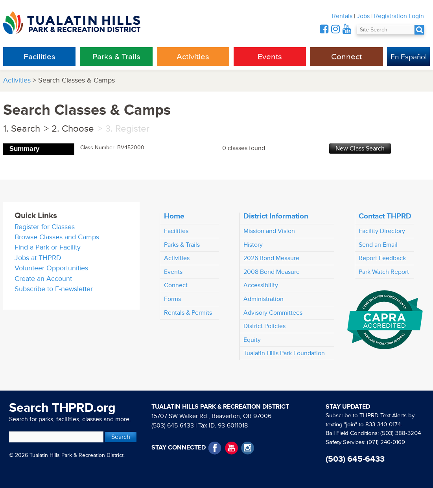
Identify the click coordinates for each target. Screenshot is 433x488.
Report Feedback (382, 258)
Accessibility (260, 285)
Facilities (39, 57)
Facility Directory (382, 231)
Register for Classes (45, 227)
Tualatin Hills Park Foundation (284, 353)
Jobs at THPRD (38, 258)
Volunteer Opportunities (51, 268)
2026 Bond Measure (271, 258)
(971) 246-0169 (386, 442)
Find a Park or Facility (48, 247)
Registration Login (399, 16)
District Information (275, 216)
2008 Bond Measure (271, 272)
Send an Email (378, 245)
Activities (193, 57)
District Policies (264, 326)
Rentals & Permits (188, 313)
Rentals (342, 16)
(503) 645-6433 (172, 425)
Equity (252, 340)
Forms (172, 299)
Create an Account (43, 279)
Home (174, 216)
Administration (263, 299)
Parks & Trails (116, 57)
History (253, 245)
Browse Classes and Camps (57, 237)
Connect (346, 57)
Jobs (363, 16)
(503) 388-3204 (400, 433)
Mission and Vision (269, 231)
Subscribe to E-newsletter (54, 289)
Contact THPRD (385, 216)
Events (270, 57)
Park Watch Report (384, 272)
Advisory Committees (272, 313)
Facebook (214, 448)
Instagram (247, 448)
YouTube (231, 448)
